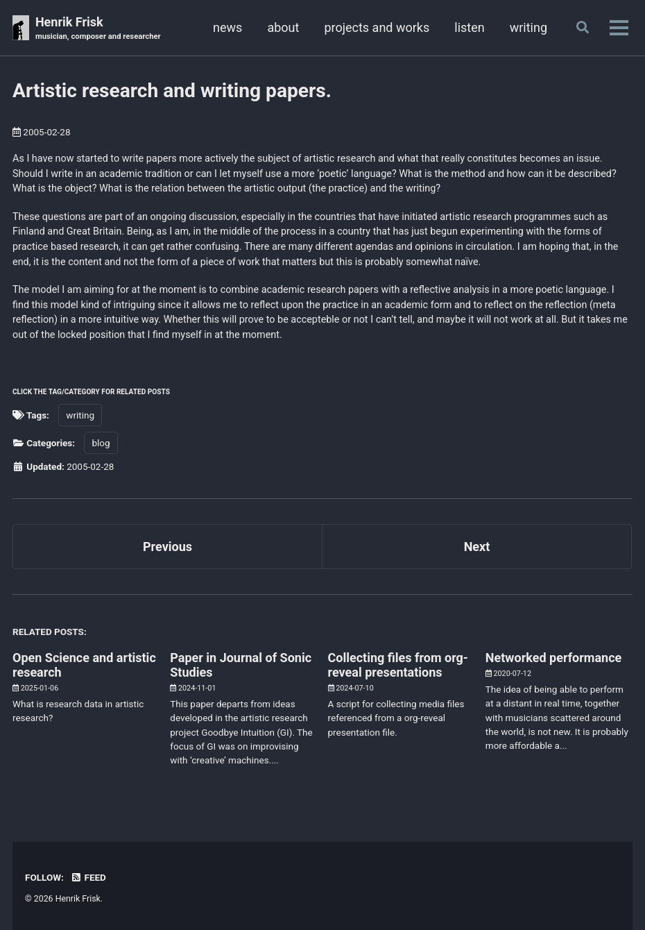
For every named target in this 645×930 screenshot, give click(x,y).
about (283, 27)
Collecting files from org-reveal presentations (398, 664)
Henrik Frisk (98, 29)
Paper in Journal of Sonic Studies (240, 664)
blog (101, 442)
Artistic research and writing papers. (172, 90)
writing (528, 27)
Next (477, 546)
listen (469, 27)
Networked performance (553, 657)
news (227, 27)
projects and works (376, 27)
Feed (88, 877)
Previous (167, 546)
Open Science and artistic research (84, 664)
